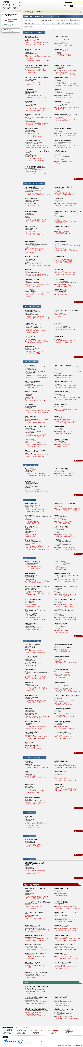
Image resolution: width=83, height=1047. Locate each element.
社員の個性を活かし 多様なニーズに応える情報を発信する (37, 776)
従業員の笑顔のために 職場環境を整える (62, 568)
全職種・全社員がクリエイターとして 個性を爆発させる (67, 221)
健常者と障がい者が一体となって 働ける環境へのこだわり (35, 976)
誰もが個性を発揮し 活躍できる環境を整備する (34, 605)
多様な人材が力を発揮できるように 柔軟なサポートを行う (36, 445)
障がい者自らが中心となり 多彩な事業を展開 (34, 907)
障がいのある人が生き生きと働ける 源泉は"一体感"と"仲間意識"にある (66, 273)
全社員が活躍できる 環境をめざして (61, 315)
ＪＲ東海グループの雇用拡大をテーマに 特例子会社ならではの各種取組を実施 (37, 939)
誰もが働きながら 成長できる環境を (31, 535)
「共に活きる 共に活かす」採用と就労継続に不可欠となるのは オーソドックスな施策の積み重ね (66, 421)
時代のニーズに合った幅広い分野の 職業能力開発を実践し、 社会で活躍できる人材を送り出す (36, 1014)
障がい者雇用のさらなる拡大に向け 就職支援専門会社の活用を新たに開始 (37, 275)
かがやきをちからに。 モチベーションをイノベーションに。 (37, 172)
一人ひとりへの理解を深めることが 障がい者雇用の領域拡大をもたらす (36, 220)
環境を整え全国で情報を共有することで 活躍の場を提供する (37, 331)
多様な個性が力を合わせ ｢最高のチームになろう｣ (63, 445)
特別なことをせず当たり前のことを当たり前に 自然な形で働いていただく (34, 790)
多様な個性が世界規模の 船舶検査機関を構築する (63, 232)
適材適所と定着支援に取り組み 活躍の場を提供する (35, 386)
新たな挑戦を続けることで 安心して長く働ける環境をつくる (35, 618)
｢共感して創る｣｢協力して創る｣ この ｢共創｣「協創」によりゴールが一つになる (38, 948)
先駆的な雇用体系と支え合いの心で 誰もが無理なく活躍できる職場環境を (67, 605)
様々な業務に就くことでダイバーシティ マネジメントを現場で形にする (67, 595)
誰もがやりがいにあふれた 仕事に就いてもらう (34, 664)
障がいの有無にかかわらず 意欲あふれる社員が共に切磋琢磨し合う (67, 249)
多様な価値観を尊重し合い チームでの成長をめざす (34, 567)
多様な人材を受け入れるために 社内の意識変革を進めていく (65, 432)
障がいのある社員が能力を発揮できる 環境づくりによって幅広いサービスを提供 (68, 907)
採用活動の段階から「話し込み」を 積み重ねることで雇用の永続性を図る (67, 548)
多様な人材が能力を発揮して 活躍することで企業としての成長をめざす (68, 690)
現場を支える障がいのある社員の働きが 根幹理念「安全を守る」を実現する (67, 618)
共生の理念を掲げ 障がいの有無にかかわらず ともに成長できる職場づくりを (35, 233)
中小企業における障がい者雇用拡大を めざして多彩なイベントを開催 (37, 1002)
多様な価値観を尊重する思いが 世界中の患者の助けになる (65, 376)
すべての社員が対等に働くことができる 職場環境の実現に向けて (67, 108)
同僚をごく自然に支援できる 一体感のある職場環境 (34, 628)
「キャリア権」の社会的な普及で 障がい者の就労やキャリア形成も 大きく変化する (35, 991)
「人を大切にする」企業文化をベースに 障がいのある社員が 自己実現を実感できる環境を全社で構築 (37, 547)
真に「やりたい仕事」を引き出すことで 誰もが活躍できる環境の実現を (37, 109)
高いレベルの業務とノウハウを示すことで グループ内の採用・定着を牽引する (68, 939)
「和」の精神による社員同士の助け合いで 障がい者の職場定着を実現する (38, 897)
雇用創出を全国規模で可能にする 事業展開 (35, 966)
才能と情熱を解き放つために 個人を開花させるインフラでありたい (37, 96)
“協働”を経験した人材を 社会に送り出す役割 (63, 631)
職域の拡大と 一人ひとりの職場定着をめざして (35, 917)
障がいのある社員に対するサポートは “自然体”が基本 (67, 410)
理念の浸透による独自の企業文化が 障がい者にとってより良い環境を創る (37, 376)
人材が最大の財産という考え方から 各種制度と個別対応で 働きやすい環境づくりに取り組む (66, 72)
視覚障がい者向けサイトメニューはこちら (9, 30)
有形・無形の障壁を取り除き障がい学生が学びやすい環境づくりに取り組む (64, 1003)
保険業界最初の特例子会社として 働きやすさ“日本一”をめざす (65, 920)
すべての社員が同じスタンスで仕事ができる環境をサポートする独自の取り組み (35, 135)
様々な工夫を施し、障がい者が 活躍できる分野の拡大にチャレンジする (37, 317)
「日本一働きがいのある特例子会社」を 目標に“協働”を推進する (37, 930)
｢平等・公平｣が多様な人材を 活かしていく (64, 162)
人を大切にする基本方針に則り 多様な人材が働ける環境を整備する (36, 651)
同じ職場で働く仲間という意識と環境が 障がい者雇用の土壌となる (37, 717)
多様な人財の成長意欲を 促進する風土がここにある (63, 96)
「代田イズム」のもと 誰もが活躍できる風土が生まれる (35, 399)
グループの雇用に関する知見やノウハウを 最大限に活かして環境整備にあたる (68, 398)
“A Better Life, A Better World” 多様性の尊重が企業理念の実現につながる (38, 194)
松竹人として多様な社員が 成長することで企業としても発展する (37, 766)
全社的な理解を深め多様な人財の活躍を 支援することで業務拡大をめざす (67, 580)
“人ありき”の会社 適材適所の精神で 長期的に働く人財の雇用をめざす (66, 204)
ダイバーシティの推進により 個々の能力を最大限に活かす (64, 737)
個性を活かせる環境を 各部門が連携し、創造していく (65, 703)
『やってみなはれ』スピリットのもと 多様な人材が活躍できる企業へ (37, 455)
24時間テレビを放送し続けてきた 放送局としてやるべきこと (35, 803)
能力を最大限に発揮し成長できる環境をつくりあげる (65, 727)
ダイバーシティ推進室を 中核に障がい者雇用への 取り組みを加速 (63, 675)
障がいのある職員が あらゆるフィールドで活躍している (66, 779)
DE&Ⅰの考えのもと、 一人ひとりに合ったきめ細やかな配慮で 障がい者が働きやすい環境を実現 (37, 42)
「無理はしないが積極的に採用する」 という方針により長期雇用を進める (67, 766)
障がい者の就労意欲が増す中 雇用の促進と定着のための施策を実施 (67, 1017)
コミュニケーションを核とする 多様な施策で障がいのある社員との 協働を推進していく (36, 70)
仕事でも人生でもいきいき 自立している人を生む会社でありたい (67, 957)
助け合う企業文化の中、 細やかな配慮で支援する (63, 650)
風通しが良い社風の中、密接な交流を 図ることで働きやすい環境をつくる (37, 677)
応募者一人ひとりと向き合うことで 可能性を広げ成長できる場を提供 (36, 737)
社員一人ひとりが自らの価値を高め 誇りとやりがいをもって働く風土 (66, 134)
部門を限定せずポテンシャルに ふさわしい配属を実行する (35, 352)
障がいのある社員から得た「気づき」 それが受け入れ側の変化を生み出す (67, 386)
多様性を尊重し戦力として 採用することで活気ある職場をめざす (67, 535)
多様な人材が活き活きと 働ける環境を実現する (33, 522)
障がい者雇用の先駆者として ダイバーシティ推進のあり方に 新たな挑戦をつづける (35, 250)
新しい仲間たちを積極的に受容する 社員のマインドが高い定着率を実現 (66, 789)
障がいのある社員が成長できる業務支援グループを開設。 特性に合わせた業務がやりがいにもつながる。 (38, 59)
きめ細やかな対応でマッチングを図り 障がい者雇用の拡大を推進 (37, 727)
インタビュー (11, 25)
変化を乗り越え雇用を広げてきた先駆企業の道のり (35, 957)
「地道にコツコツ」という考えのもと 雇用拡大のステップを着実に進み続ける (67, 84)
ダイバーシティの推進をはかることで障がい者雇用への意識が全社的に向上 (37, 490)
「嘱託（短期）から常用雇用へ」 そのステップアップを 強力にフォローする (35, 872)
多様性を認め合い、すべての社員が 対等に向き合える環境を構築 (66, 474)
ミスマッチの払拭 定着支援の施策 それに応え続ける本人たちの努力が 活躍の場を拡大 (36, 689)
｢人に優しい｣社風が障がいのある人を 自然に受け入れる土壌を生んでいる (37, 341)
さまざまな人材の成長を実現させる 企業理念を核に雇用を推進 (36, 845)
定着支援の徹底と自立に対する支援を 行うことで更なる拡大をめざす (37, 701)
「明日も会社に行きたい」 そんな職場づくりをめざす (63, 54)
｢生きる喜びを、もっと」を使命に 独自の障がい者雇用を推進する (36, 435)
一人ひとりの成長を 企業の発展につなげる (32, 204)
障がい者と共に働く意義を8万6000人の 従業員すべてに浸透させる (37, 285)
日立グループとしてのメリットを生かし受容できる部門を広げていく (67, 119)
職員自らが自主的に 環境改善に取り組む (61, 894)
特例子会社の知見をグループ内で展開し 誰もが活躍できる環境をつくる (37, 581)
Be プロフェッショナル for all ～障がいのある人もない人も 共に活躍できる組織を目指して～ (65, 715)
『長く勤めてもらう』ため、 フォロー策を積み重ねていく (34, 747)
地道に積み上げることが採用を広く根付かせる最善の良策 (35, 421)
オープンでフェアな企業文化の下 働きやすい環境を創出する (35, 83)
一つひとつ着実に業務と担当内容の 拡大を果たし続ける (66, 967)
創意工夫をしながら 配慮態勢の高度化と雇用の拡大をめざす (67, 661)
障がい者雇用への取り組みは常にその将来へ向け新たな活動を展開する (38, 264)
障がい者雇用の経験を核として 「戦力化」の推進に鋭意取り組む (65, 194)
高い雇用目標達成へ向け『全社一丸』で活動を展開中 (64, 285)
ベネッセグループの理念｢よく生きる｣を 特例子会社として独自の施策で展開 (67, 948)
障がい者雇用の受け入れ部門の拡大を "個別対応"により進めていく (67, 341)
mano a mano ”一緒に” (62, 294)
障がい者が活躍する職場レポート (13, 20)
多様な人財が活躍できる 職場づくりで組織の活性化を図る (65, 328)
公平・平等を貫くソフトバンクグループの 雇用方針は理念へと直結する (68, 146)
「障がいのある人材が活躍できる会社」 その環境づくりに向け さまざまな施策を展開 (37, 825)
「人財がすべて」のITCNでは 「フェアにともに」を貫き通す (35, 159)
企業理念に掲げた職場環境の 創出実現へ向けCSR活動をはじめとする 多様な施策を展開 (37, 593)
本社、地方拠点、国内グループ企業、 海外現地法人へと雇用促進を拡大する (37, 146)
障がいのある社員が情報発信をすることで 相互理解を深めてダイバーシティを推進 (68, 509)
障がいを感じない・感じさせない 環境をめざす (35, 295)
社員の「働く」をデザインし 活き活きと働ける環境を (64, 522)
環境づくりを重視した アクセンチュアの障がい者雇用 (65, 44)
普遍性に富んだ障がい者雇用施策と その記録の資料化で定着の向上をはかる (37, 474)
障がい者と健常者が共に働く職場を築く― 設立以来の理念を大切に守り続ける (68, 929)
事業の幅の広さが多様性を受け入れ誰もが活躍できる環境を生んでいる (66, 261)
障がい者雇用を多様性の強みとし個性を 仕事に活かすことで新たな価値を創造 (37, 411)
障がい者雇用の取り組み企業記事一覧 (11, 15)
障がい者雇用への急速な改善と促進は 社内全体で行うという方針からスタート (37, 124)
